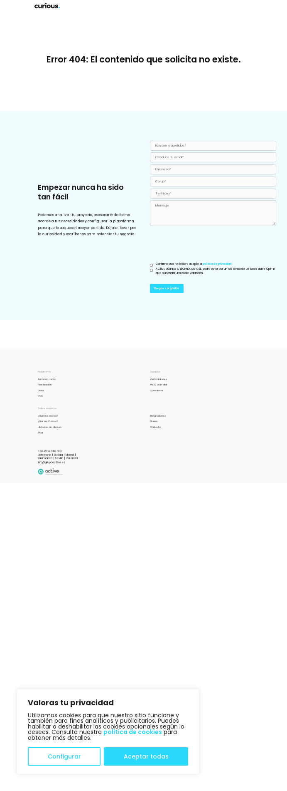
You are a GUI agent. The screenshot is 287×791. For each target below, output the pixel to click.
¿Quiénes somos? (48, 455)
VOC (40, 436)
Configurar (64, 756)
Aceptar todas (146, 756)
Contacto (155, 466)
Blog (40, 472)
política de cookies (132, 732)
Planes (153, 461)
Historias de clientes (49, 466)
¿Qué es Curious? (48, 461)
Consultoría (156, 430)
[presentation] (213, 244)
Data (41, 430)
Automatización (47, 418)
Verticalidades (158, 418)
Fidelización (45, 424)
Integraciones (158, 455)
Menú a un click (158, 424)
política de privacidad (217, 264)
